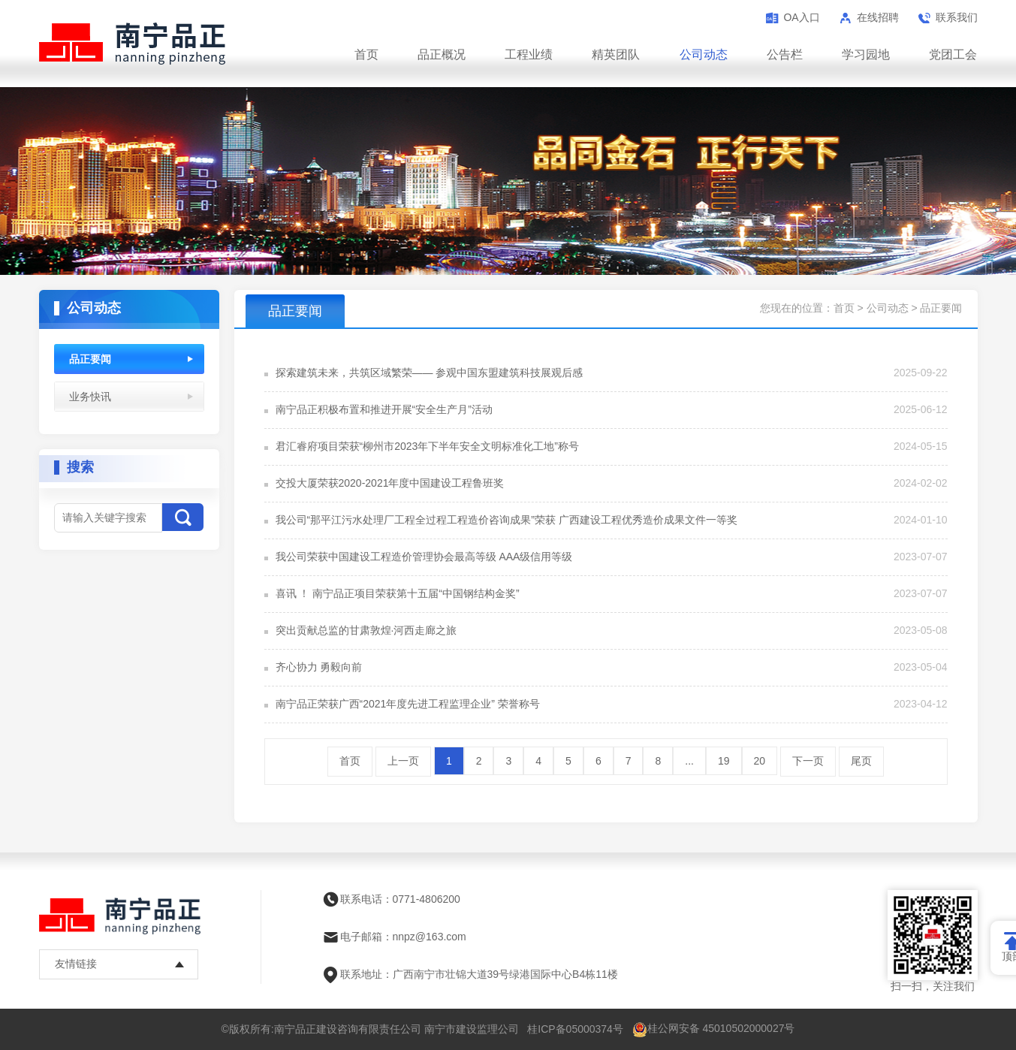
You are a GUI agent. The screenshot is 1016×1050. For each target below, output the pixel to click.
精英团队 (616, 54)
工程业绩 (529, 54)
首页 (366, 54)
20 (760, 761)
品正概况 (442, 54)
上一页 (403, 761)
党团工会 (953, 54)
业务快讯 (90, 397)
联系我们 (957, 17)
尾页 (861, 761)
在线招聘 (878, 17)
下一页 (808, 761)
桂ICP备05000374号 (575, 1029)
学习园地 (866, 54)
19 (724, 761)
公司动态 (704, 54)
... (689, 761)
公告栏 (785, 54)
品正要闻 (90, 359)
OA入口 (801, 17)
